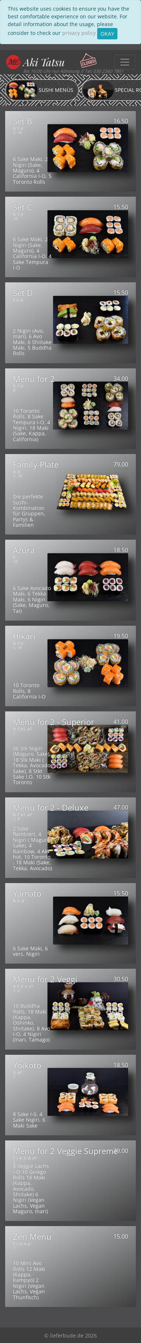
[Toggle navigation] (124, 62)
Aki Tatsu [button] (44, 62)
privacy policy (79, 32)
